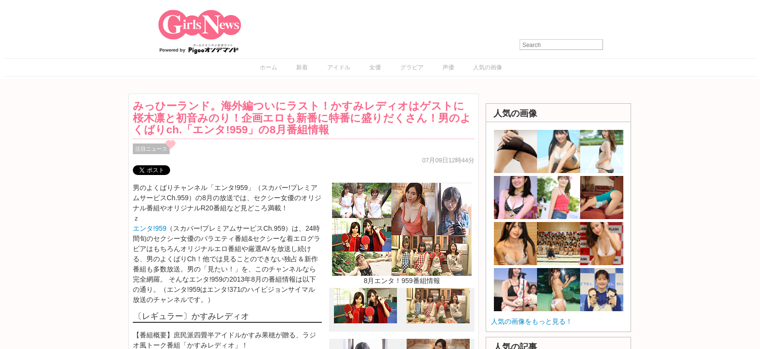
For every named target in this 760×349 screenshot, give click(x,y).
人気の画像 (487, 67)
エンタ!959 (149, 228)
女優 (375, 67)
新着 (302, 67)
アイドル (338, 67)
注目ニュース (151, 149)
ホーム (268, 67)
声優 (448, 67)
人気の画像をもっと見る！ (531, 321)
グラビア (412, 67)
